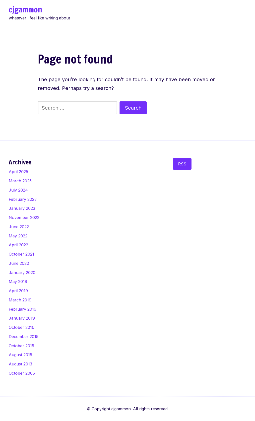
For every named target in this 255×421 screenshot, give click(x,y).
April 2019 (18, 290)
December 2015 (23, 336)
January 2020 (22, 272)
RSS (182, 163)
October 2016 (21, 327)
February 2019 (22, 309)
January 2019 (22, 318)
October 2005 (22, 373)
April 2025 (18, 171)
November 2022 (24, 217)
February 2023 (23, 199)
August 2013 (20, 363)
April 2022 (18, 244)
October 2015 (21, 345)
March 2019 (20, 299)
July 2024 (18, 190)
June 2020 (19, 263)
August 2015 (20, 354)
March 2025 (20, 180)
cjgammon (25, 9)
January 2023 (22, 208)
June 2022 (19, 226)
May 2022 (18, 235)
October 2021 (21, 254)
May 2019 (18, 281)
